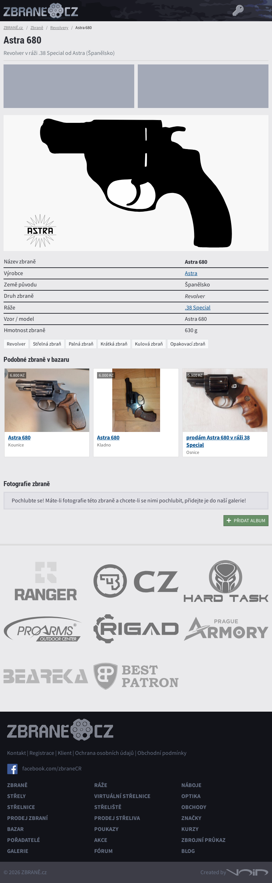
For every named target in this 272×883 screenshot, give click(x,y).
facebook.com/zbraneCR (51, 768)
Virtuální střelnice (122, 796)
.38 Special (197, 307)
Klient (65, 753)
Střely (16, 796)
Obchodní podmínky (161, 753)
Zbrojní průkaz (203, 840)
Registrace (41, 753)
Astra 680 (19, 437)
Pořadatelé (23, 840)
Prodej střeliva (117, 818)
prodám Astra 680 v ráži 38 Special (218, 441)
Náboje (191, 785)
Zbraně (36, 27)
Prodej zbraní (27, 818)
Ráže (100, 785)
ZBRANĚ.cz (13, 27)
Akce (100, 840)
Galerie (17, 851)
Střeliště (107, 807)
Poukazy (106, 829)
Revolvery (59, 27)
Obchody (193, 807)
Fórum (103, 851)
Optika (190, 796)
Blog (188, 851)
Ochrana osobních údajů (104, 753)
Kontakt (16, 753)
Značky (191, 818)
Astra (191, 273)
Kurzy (189, 829)
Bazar (15, 829)
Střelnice (21, 807)
